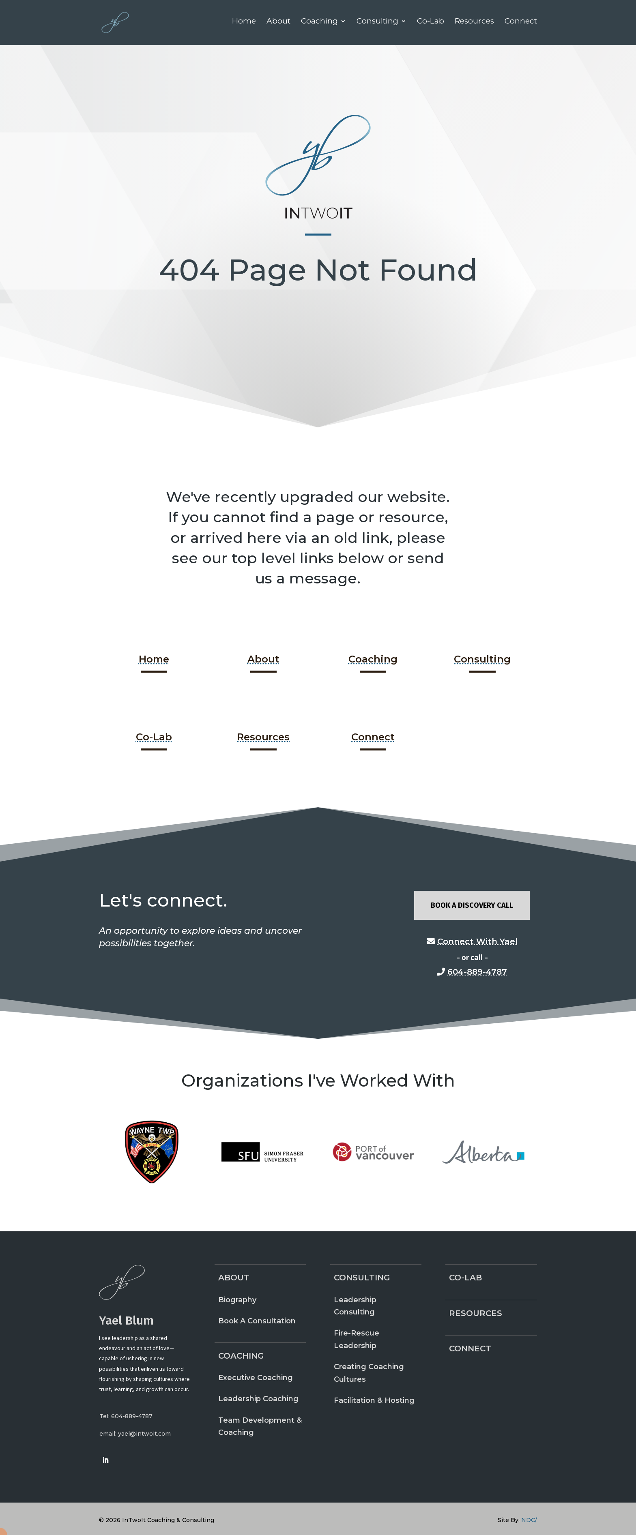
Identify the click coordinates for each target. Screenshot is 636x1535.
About (263, 659)
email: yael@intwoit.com (135, 1433)
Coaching (373, 659)
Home (154, 659)
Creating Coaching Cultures (369, 1373)
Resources (263, 737)
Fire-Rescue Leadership (356, 1339)
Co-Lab (154, 737)
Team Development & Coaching (260, 1426)
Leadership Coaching (258, 1398)
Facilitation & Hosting (374, 1400)
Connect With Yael (477, 941)
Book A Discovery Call (472, 905)
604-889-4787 (477, 972)
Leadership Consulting (355, 1306)
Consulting (482, 659)
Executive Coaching (255, 1377)
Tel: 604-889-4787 (126, 1416)
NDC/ (529, 1520)
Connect (373, 737)
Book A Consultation (257, 1320)
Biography (237, 1299)
